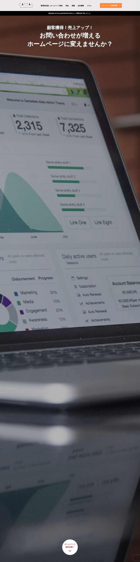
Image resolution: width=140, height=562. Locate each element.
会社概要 (81, 6)
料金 (67, 6)
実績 (73, 6)
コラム (89, 6)
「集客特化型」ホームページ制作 (51, 6)
